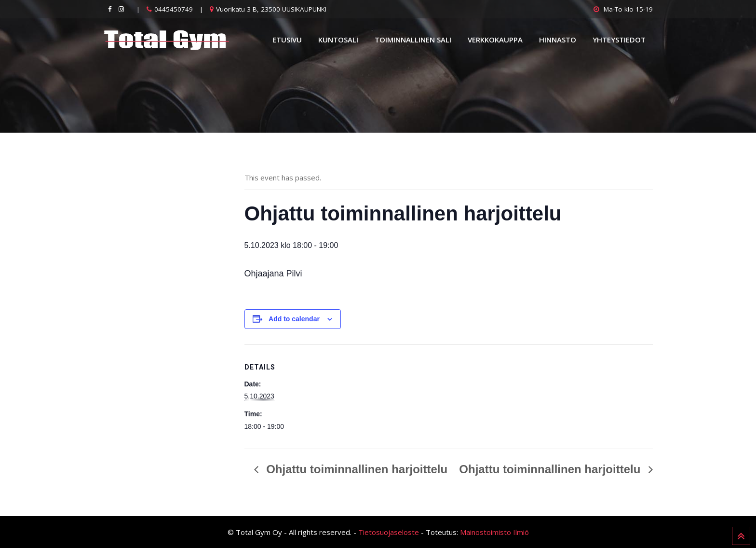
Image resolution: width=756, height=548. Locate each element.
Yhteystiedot (619, 39)
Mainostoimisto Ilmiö (494, 532)
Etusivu (287, 39)
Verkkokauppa (495, 39)
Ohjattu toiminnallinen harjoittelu (355, 469)
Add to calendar (294, 319)
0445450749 (173, 9)
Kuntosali (338, 39)
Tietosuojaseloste (388, 532)
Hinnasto (557, 39)
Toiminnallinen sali (413, 39)
